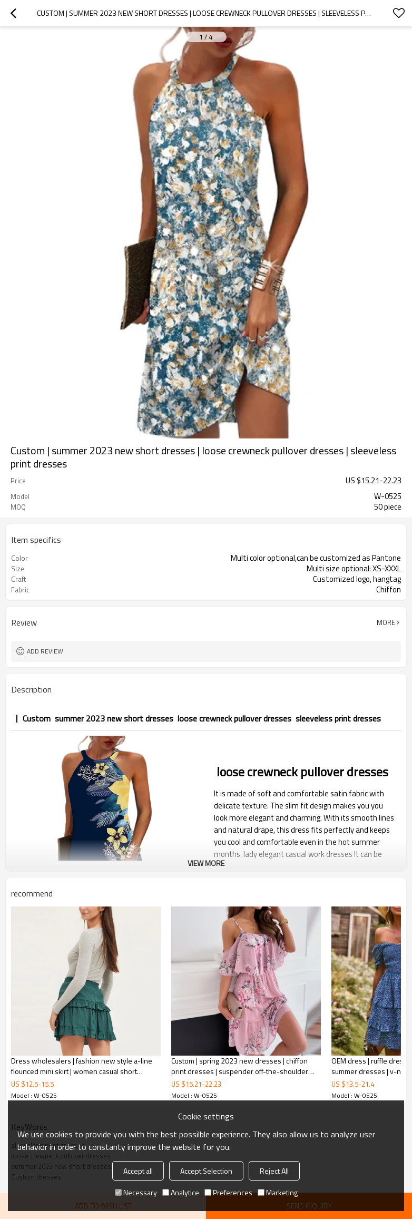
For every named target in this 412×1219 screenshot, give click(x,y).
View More (206, 863)
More (386, 622)
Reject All (274, 1170)
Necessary (136, 1192)
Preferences (228, 1192)
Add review (45, 651)
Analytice (180, 1192)
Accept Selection (206, 1170)
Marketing (278, 1192)
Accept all (138, 1170)
